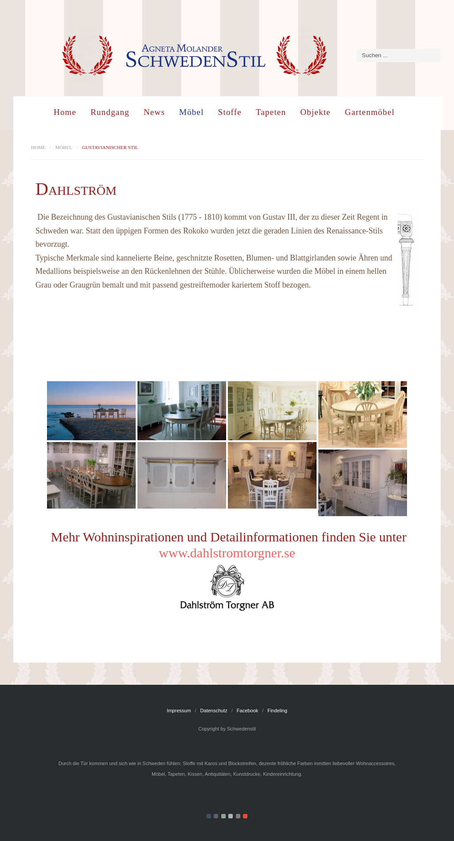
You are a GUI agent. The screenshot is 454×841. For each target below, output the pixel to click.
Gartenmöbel (370, 112)
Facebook (247, 710)
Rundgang (109, 112)
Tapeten (271, 112)
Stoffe (230, 112)
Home (65, 112)
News (154, 112)
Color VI (245, 816)
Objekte (315, 112)
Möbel (191, 112)
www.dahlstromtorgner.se (227, 552)
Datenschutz (213, 710)
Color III (223, 816)
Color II (216, 816)
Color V (238, 816)
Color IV (230, 816)
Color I (209, 816)
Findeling (277, 710)
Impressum (179, 710)
